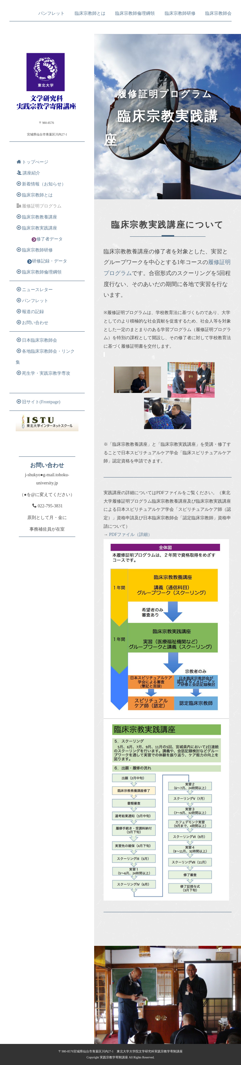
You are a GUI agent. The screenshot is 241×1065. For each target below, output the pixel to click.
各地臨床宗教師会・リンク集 (45, 357)
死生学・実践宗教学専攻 (43, 373)
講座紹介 (28, 172)
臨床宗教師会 (218, 13)
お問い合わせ (32, 322)
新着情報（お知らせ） (41, 183)
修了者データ (47, 239)
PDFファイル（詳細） (131, 534)
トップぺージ (32, 161)
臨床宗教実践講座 (37, 227)
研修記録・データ (47, 261)
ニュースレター (35, 289)
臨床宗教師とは (90, 13)
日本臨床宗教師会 (37, 340)
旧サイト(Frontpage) (38, 401)
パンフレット (51, 13)
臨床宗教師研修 (180, 13)
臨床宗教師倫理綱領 (135, 13)
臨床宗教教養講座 (37, 216)
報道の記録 (30, 311)
